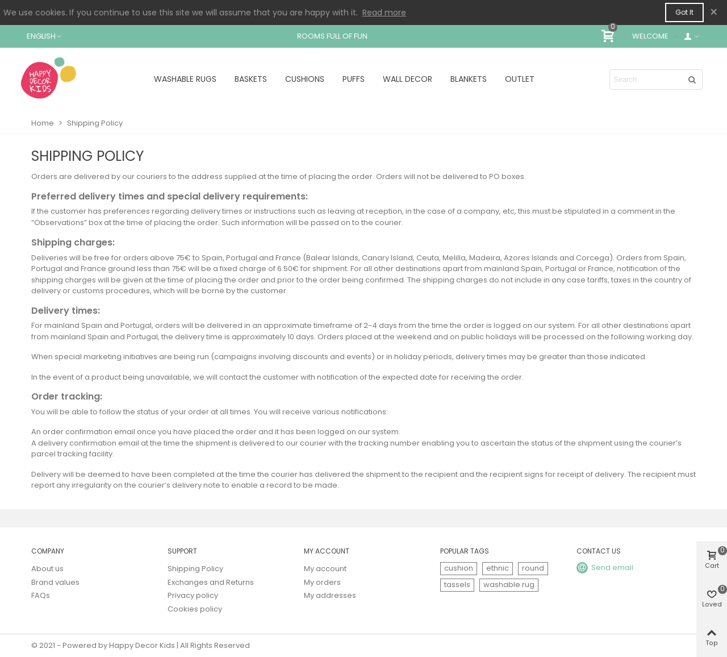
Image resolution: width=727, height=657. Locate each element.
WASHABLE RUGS (185, 79)
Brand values (55, 582)
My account (325, 568)
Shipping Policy (195, 568)
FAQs (40, 595)
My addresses (330, 595)
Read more (384, 12)
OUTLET (519, 79)
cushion (458, 568)
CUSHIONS (304, 79)
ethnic (497, 568)
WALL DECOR (407, 79)
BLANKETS (468, 79)
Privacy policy (193, 595)
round (533, 568)
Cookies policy (195, 609)
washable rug (508, 584)
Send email (612, 567)
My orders (322, 582)
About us (47, 568)
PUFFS (353, 79)
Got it (684, 12)
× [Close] (713, 12)
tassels (457, 584)
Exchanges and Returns (211, 582)
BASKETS (251, 79)
